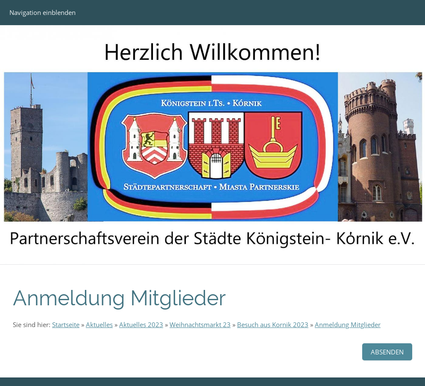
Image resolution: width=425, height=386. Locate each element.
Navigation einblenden (42, 12)
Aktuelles (99, 324)
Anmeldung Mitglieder (348, 324)
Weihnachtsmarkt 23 (200, 324)
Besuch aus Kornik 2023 (272, 324)
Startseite (65, 324)
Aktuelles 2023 (141, 324)
